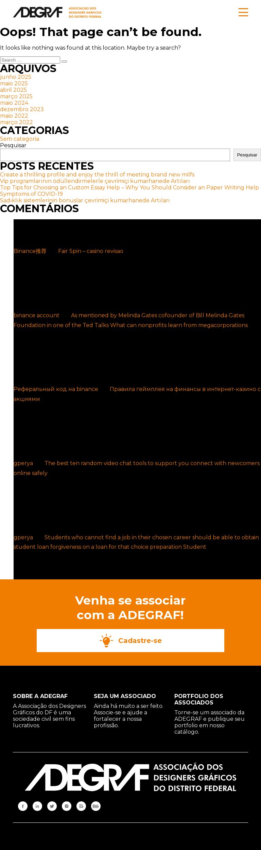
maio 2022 (14, 116)
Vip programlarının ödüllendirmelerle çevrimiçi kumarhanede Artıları (95, 181)
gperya (23, 463)
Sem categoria (19, 139)
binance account (36, 315)
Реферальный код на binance (56, 389)
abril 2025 (13, 90)
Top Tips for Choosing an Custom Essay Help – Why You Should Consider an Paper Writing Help (129, 187)
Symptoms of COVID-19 (31, 194)
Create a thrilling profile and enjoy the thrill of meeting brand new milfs (97, 174)
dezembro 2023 (22, 109)
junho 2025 (15, 77)
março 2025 (16, 96)
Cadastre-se (131, 640)
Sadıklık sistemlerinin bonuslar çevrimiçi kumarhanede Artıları (85, 200)
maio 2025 (14, 83)
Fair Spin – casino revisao (90, 251)
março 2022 (16, 122)
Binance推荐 (30, 251)
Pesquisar (13, 145)
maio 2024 (14, 103)
